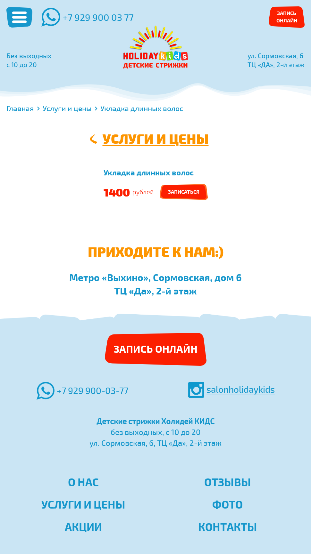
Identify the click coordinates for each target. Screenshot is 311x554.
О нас (83, 482)
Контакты (227, 526)
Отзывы (227, 482)
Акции (83, 526)
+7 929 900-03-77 (82, 391)
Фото (227, 504)
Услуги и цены (156, 138)
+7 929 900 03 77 (87, 17)
